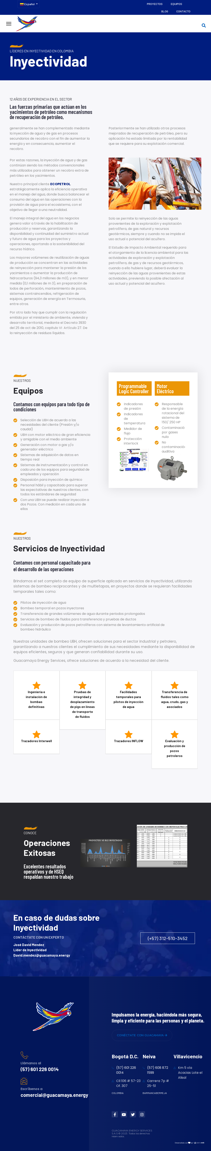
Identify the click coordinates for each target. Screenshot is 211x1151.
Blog (164, 11)
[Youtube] (124, 1114)
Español (27, 4)
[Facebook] (115, 1114)
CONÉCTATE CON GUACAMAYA (142, 1035)
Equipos (176, 4)
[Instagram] (142, 1114)
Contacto (183, 11)
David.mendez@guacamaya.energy (41, 955)
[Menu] (8, 23)
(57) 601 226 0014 (40, 1069)
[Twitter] (133, 1114)
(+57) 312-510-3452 (168, 938)
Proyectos (155, 4)
